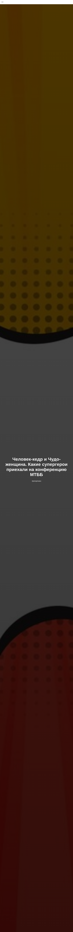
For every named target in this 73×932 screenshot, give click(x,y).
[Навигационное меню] (2, 2)
